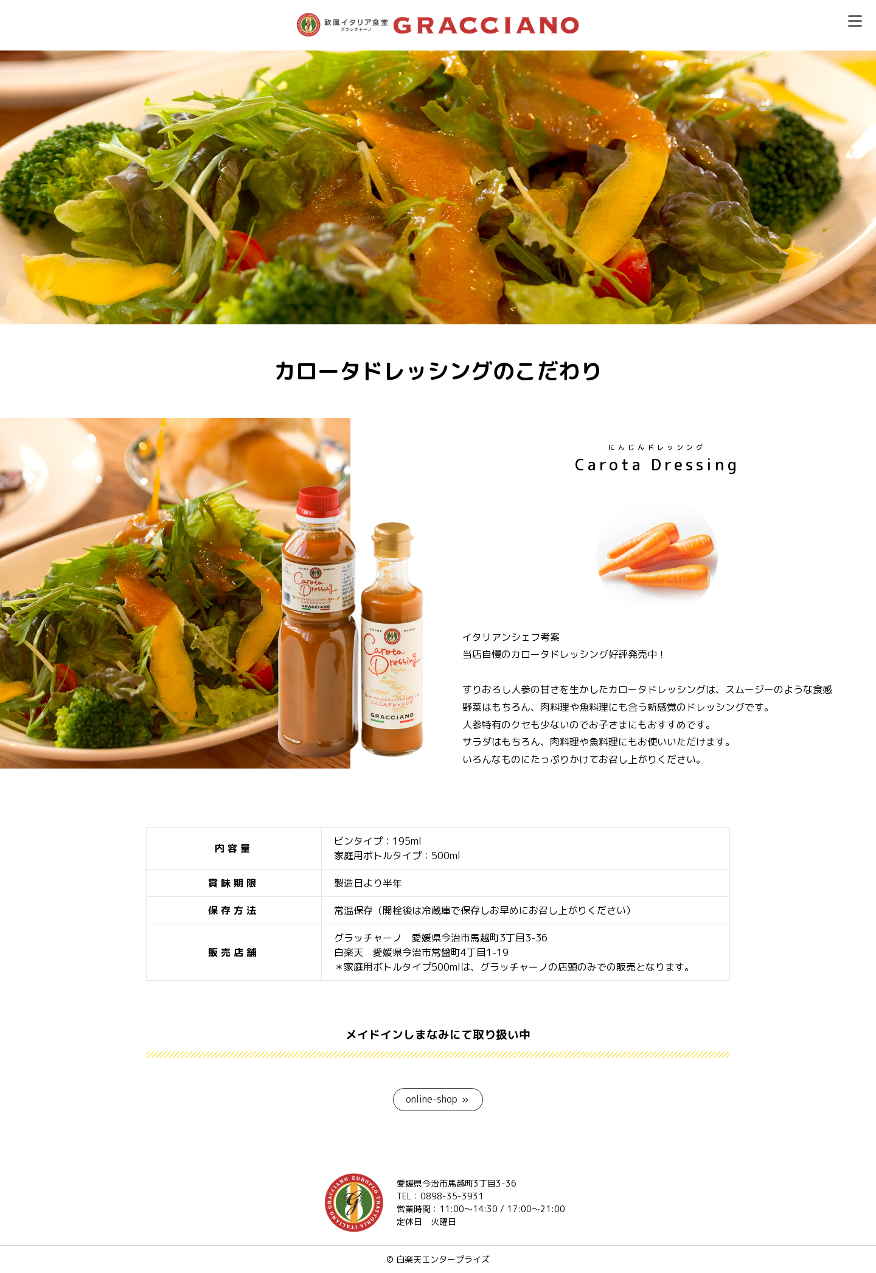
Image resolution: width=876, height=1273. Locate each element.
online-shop (431, 1099)
